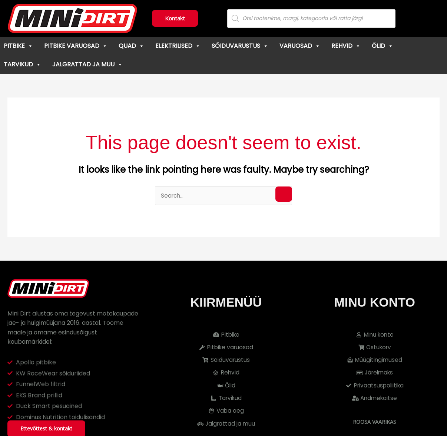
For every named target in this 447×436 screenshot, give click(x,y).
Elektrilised (178, 46)
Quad (131, 46)
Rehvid (346, 46)
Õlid (382, 46)
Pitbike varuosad (75, 46)
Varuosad (299, 46)
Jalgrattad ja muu (87, 64)
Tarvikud (22, 64)
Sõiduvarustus (240, 46)
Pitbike (18, 46)
